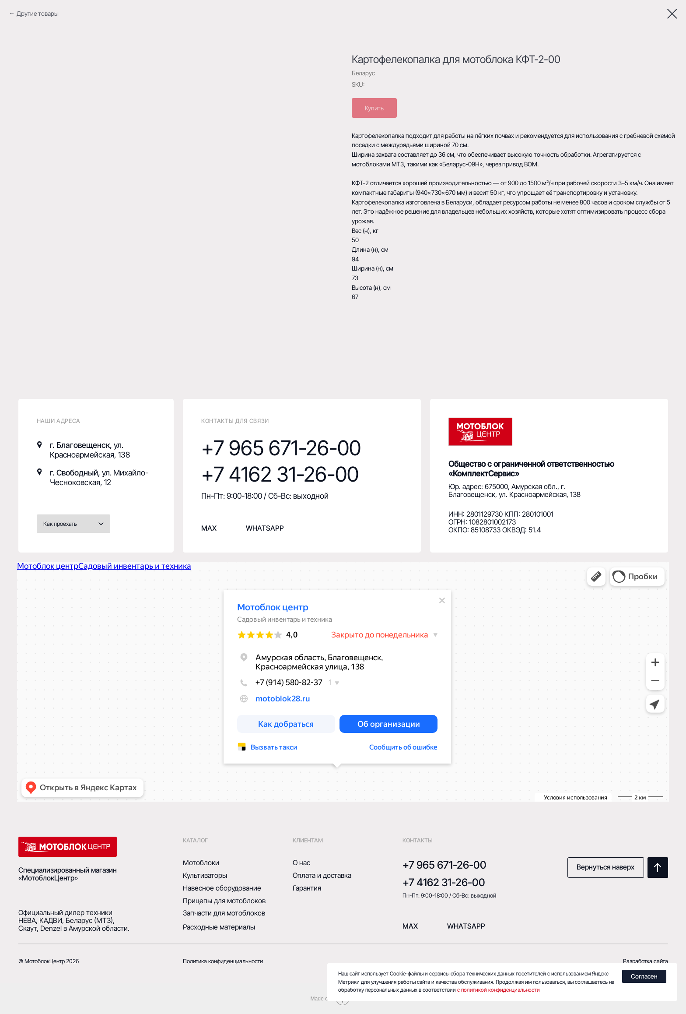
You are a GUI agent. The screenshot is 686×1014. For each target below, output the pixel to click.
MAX (209, 528)
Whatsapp (466, 926)
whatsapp (265, 528)
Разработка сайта (645, 961)
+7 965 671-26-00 (281, 447)
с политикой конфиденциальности (498, 989)
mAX (410, 926)
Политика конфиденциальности (223, 961)
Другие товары (38, 13)
